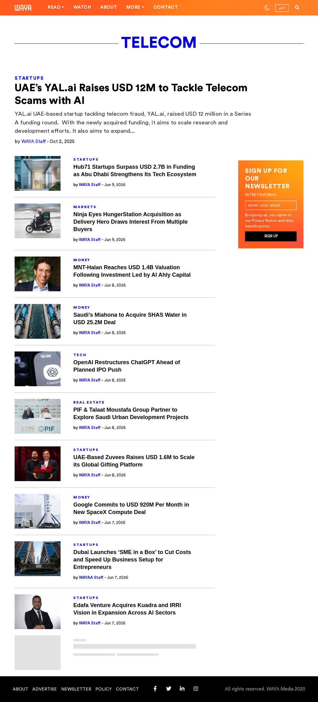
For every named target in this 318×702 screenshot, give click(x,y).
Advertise (44, 689)
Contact (165, 7)
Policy (103, 689)
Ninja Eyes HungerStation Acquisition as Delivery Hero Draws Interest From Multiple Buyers (130, 221)
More (133, 7)
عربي (282, 7)
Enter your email (261, 195)
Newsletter (76, 689)
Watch (82, 7)
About (108, 7)
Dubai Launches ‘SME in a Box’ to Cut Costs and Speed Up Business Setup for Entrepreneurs (132, 559)
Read (54, 7)
